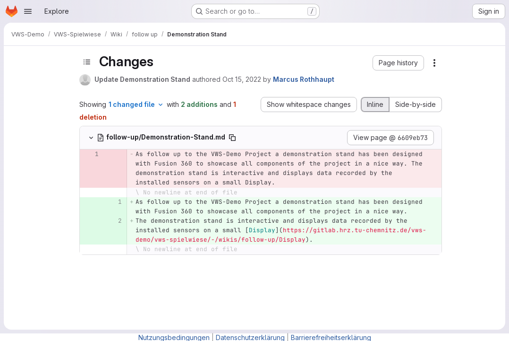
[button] (398, 62)
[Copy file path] (232, 137)
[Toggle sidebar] (86, 61)
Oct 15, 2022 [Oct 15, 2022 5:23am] (241, 79)
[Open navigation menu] (27, 11)
